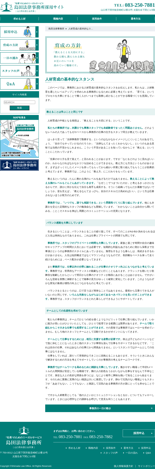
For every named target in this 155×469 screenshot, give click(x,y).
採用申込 (138, 433)
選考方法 (135, 18)
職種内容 (58, 18)
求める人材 (19, 18)
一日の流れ (132, 452)
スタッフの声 (110, 452)
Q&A (148, 452)
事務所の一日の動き (100, 408)
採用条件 (97, 18)
